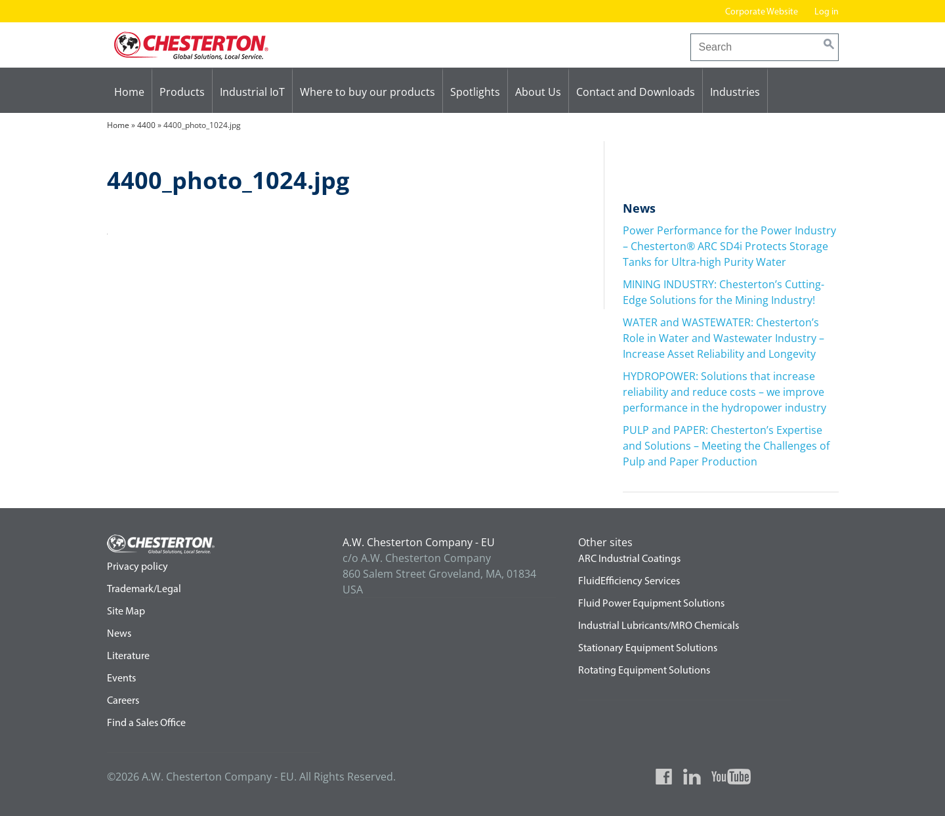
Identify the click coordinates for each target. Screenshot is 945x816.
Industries (735, 92)
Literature (128, 656)
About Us (538, 92)
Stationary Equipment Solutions (647, 648)
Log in (826, 12)
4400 (146, 125)
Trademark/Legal (144, 589)
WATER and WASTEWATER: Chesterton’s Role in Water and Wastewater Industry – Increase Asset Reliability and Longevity (723, 338)
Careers (123, 701)
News (119, 634)
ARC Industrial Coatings (629, 559)
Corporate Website (761, 12)
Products (182, 92)
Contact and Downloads (635, 92)
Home (129, 92)
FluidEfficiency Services (629, 581)
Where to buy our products (367, 92)
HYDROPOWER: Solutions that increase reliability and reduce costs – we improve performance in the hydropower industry (724, 392)
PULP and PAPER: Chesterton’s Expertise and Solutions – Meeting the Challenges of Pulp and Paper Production (726, 446)
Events (121, 679)
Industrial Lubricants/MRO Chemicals (658, 626)
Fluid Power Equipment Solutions (651, 604)
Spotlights (475, 92)
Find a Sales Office (146, 723)
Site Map (126, 612)
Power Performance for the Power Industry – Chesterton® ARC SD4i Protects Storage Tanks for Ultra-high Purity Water (729, 246)
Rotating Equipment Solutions (644, 671)
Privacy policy (137, 567)
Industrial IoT (252, 92)
